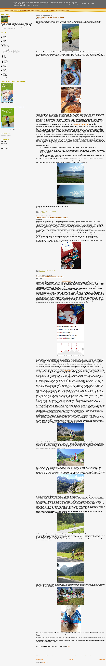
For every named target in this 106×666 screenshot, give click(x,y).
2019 (4, 44)
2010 (4, 74)
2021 (4, 41)
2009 (4, 75)
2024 (4, 37)
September (6, 49)
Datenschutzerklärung (6, 135)
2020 (4, 42)
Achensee (49, 655)
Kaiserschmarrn (72, 655)
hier (69, 646)
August (5, 54)
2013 (4, 70)
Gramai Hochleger (59, 655)
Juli (4, 55)
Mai (4, 57)
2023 (4, 38)
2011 (4, 73)
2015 (4, 67)
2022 (4, 40)
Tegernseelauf (42, 212)
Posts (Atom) (45, 662)
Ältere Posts (102, 659)
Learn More (85, 3)
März (5, 60)
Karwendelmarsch (66, 281)
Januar (5, 62)
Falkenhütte (54, 655)
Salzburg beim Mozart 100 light (80, 124)
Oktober (5, 47)
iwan (11, 16)
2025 (4, 36)
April (5, 58)
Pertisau (90, 655)
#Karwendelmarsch (43, 655)
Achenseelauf (42, 271)
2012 (4, 71)
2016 (4, 66)
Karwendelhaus (78, 655)
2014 (4, 69)
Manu (84, 446)
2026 (4, 34)
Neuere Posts (39, 659)
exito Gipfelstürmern (67, 370)
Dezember (6, 45)
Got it (92, 3)
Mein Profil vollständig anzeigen (8, 28)
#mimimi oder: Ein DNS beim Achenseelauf (52, 217)
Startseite (71, 659)
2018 (4, 63)
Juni (5, 56)
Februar (5, 61)
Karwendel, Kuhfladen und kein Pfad (49, 277)
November (6, 46)
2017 (4, 65)
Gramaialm (66, 655)
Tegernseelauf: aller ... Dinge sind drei (50, 17)
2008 (4, 77)
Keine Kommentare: (52, 211)
